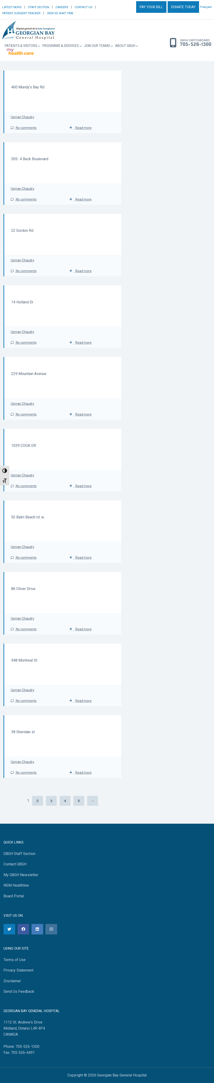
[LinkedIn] (37, 929)
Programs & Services (60, 46)
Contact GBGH (14, 864)
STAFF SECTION (38, 7)
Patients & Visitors (21, 46)
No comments (24, 128)
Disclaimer (12, 981)
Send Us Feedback (18, 991)
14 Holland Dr (22, 302)
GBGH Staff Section (19, 853)
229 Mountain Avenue (28, 373)
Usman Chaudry (22, 117)
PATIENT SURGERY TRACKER (21, 13)
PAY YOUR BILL (151, 7)
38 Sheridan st (23, 732)
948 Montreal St (24, 660)
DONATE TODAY (183, 7)
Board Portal (13, 896)
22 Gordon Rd (22, 230)
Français (206, 7)
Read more (83, 128)
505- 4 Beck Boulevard (29, 159)
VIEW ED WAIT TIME (60, 13)
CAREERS (61, 7)
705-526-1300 (195, 44)
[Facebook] (23, 929)
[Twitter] (9, 929)
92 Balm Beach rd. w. (28, 517)
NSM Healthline (16, 885)
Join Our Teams (97, 46)
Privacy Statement (18, 970)
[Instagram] (51, 929)
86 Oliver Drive (23, 589)
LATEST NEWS (12, 7)
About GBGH (125, 46)
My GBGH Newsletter (20, 875)
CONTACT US (83, 7)
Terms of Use (14, 960)
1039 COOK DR (23, 445)
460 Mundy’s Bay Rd (27, 87)
